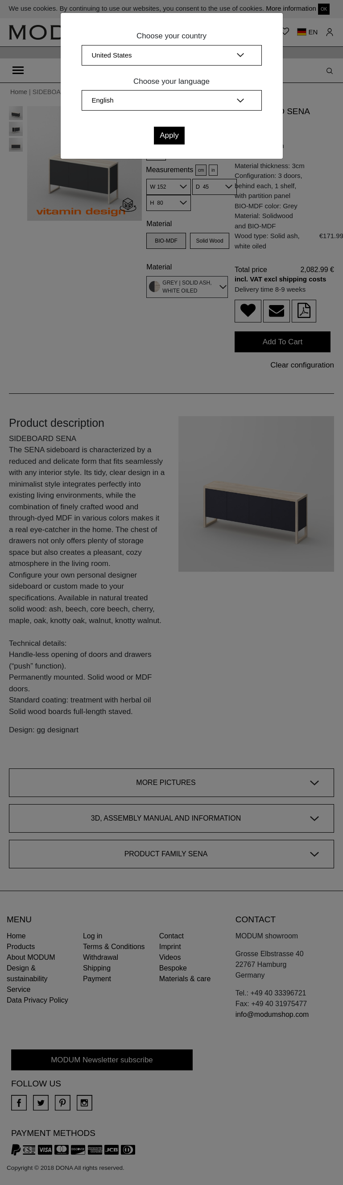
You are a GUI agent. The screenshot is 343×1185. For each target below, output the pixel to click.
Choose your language (171, 81)
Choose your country (171, 36)
